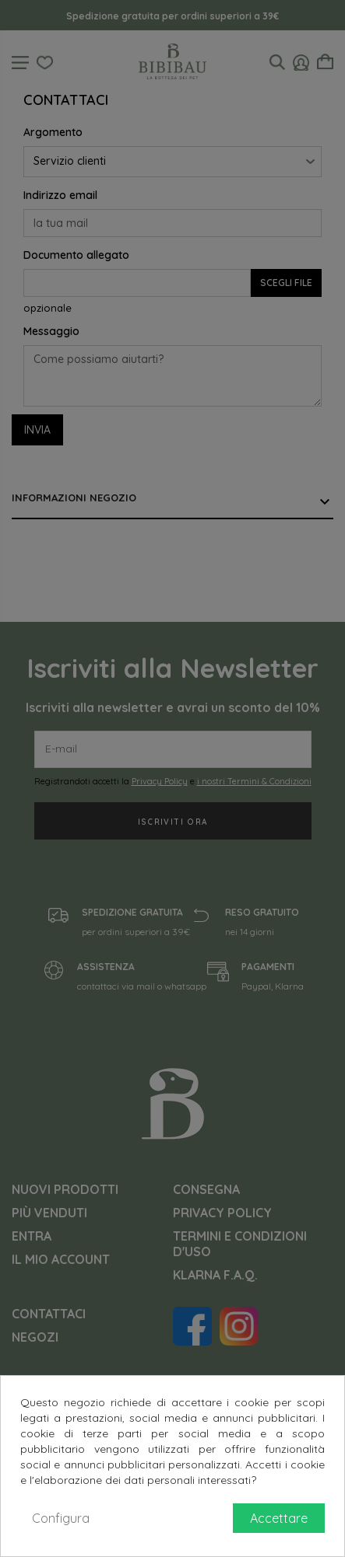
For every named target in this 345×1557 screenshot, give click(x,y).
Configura (61, 1518)
